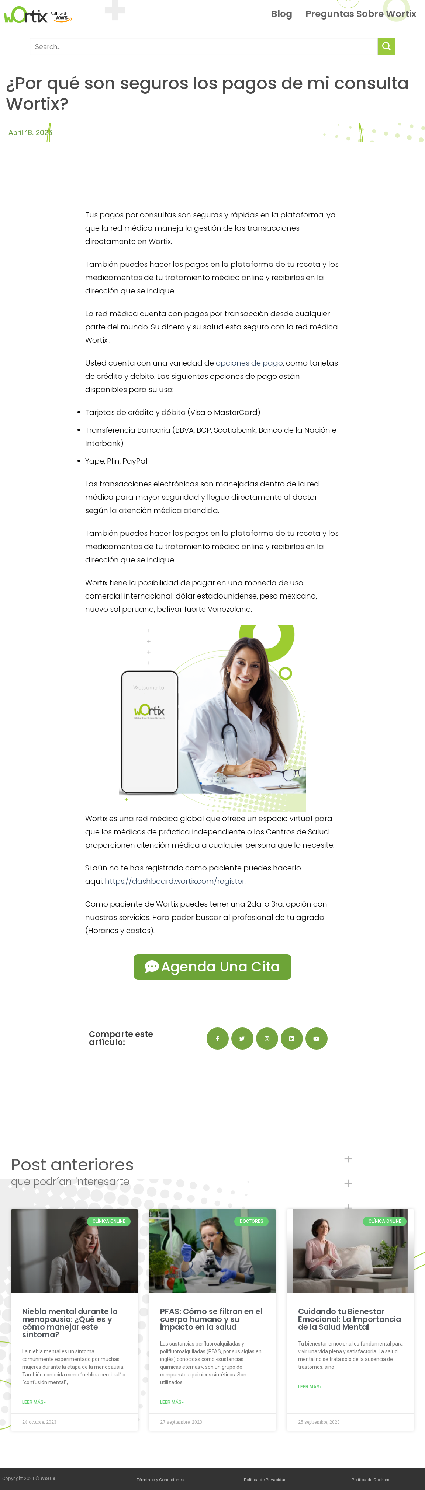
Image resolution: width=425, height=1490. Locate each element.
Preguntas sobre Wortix (361, 13)
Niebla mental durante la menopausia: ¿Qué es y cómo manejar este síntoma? (70, 1323)
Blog (283, 13)
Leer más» (34, 1402)
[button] (212, 967)
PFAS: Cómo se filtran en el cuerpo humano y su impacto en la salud (211, 1319)
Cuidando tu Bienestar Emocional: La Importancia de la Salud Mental (349, 1319)
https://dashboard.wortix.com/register (175, 881)
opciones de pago (249, 363)
